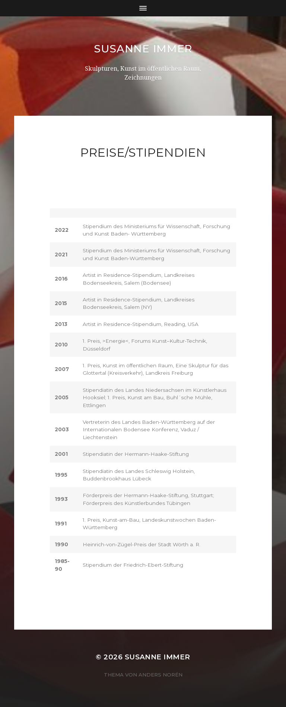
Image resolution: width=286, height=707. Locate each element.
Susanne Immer (143, 48)
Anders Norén (160, 675)
